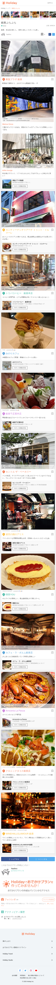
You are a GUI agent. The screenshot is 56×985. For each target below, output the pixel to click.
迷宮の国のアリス (15, 534)
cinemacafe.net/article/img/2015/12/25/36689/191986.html (20, 166)
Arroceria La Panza (15, 710)
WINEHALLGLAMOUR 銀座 (9, 830)
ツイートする (41, 859)
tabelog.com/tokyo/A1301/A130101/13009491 (16, 648)
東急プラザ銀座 (6, 73)
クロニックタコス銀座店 (18, 771)
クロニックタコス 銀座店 (8, 767)
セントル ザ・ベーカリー (18, 471)
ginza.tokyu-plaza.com (10, 75)
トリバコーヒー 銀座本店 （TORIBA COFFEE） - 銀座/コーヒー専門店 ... (20, 287)
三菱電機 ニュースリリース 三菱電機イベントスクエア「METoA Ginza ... (21, 118)
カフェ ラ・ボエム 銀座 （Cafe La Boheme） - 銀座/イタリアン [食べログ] (20, 646)
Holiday (9, 3)
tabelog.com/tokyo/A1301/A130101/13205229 (16, 706)
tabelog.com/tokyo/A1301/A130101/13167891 (16, 289)
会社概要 (14, 975)
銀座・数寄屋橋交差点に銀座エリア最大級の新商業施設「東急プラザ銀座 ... (22, 165)
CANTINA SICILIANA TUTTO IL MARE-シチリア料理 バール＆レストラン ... (21, 224)
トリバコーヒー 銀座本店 (19, 293)
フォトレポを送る (48, 899)
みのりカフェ (12, 353)
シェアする (14, 859)
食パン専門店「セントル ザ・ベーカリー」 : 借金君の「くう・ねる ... (19, 466)
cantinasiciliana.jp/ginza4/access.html (14, 225)
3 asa (3, 350)
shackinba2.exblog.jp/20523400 (13, 467)
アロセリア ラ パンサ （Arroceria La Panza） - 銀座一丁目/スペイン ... (19, 704)
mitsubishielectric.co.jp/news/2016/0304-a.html (18, 120)
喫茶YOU (10, 594)
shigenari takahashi (7, 591)
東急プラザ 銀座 (14, 79)
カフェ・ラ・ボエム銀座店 (19, 652)
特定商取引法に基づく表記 (28, 978)
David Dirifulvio (6, 530)
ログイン (50, 3)
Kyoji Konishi (5, 410)
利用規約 (22, 975)
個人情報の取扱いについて (36, 975)
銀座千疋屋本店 (13, 413)
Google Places (11, 350)
